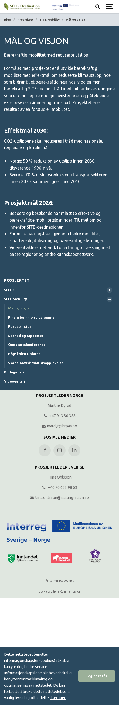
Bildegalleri (14, 372)
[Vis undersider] (109, 290)
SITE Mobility (15, 299)
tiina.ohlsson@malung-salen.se (59, 498)
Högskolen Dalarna (24, 354)
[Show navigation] (109, 6)
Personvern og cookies (59, 580)
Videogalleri (14, 381)
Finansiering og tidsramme (31, 317)
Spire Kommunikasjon (67, 591)
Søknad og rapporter (25, 336)
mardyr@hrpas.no (59, 426)
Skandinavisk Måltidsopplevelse (36, 363)
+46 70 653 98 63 (59, 487)
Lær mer (58, 698)
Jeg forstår (96, 676)
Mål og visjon (19, 308)
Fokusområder (20, 326)
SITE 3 (9, 290)
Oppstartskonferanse (27, 344)
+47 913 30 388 (59, 416)
